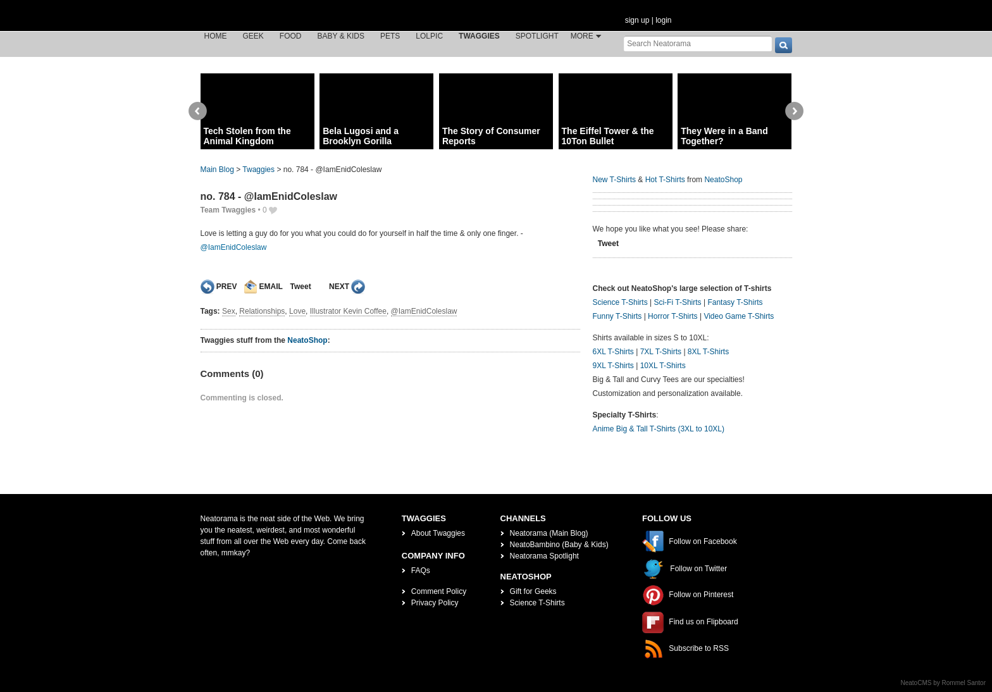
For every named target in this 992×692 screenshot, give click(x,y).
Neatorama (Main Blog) (549, 533)
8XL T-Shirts (708, 351)
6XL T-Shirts (613, 351)
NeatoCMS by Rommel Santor (943, 682)
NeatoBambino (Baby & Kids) (559, 544)
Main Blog (217, 169)
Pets (390, 36)
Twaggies (479, 36)
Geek (253, 36)
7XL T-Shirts (660, 351)
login (663, 20)
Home (215, 36)
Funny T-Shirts (617, 316)
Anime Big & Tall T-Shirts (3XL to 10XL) (659, 428)
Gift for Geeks (533, 591)
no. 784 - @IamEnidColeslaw (269, 196)
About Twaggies (438, 533)
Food (291, 36)
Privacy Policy (435, 602)
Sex (228, 311)
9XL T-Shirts (613, 365)
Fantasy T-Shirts (734, 302)
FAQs (420, 570)
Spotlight (537, 36)
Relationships (262, 311)
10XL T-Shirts (663, 365)
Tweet (300, 286)
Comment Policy (438, 591)
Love (297, 311)
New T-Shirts (614, 179)
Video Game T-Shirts (739, 316)
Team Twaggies (228, 210)
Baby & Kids (341, 36)
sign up (637, 20)
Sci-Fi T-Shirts (677, 302)
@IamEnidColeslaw (234, 247)
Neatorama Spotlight (544, 556)
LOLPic (429, 36)
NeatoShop (307, 340)
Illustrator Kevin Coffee (348, 311)
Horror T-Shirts (672, 316)
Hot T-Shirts (665, 179)
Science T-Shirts (620, 302)
